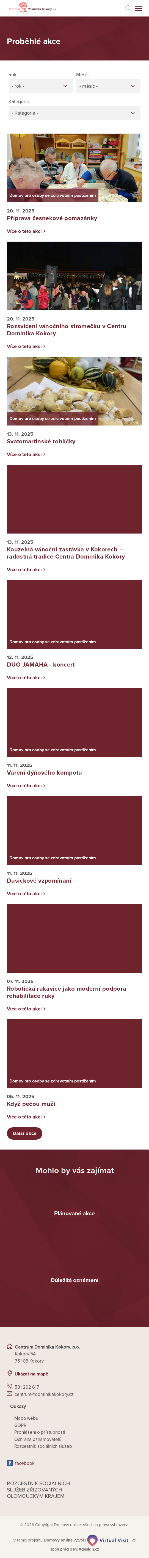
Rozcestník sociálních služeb (43, 1446)
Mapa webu (26, 1418)
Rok (12, 74)
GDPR (20, 1425)
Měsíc (82, 74)
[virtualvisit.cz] (107, 1540)
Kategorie (19, 101)
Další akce (25, 1133)
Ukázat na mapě (31, 1374)
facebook (25, 1463)
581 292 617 (27, 1387)
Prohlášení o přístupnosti (39, 1432)
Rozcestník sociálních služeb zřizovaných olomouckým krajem (38, 1489)
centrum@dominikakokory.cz (44, 1394)
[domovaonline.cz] (58, 1540)
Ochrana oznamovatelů (38, 1439)
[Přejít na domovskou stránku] (32, 8)
